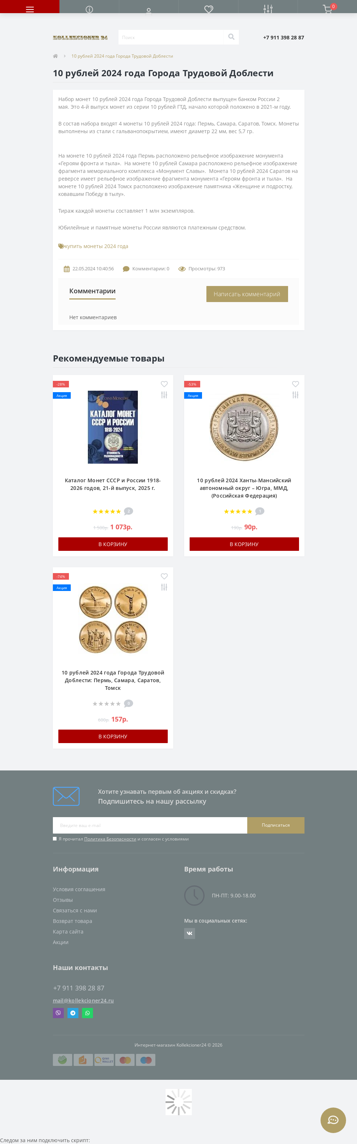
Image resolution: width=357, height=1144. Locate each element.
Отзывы (63, 899)
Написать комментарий (247, 294)
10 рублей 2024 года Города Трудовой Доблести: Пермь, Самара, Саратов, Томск (113, 680)
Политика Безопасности (110, 839)
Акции (61, 942)
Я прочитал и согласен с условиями (124, 839)
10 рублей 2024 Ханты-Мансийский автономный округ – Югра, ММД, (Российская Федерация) (244, 488)
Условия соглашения (79, 889)
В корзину (112, 544)
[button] (148, 11)
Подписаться (276, 825)
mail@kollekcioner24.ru (83, 1000)
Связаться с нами (75, 910)
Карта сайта (68, 931)
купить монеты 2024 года (96, 246)
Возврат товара (72, 920)
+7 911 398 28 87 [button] (78, 988)
